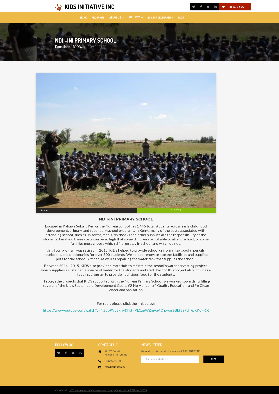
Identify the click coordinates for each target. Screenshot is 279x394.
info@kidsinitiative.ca (115, 367)
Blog (181, 17)
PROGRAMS (98, 17)
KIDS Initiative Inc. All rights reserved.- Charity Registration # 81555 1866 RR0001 (108, 390)
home (83, 17)
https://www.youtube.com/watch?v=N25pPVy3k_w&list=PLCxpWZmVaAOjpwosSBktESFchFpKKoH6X (126, 310)
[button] (117, 17)
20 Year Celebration (160, 17)
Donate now (237, 6)
